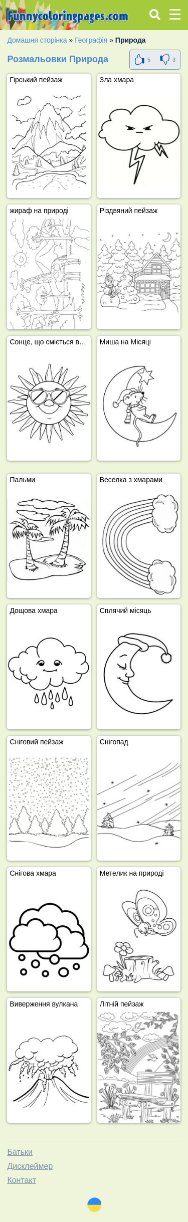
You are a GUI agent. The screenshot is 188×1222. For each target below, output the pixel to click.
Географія (91, 40)
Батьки (20, 1152)
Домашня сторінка (37, 40)
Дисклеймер (30, 1166)
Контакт (21, 1180)
